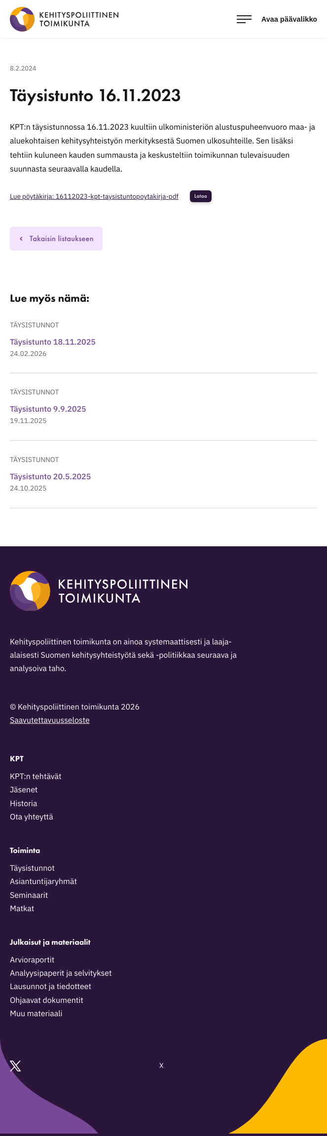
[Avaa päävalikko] (277, 19)
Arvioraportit (32, 960)
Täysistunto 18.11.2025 (53, 342)
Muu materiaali (36, 1014)
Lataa (200, 196)
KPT (17, 758)
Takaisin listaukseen (56, 238)
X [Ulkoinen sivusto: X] (87, 1066)
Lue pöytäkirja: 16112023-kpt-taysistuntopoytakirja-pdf (94, 196)
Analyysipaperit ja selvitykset (61, 973)
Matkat (22, 909)
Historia (23, 804)
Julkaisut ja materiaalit (50, 942)
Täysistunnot (34, 324)
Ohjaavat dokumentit (46, 1000)
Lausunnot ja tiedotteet (50, 987)
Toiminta (25, 850)
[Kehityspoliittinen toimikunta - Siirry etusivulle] (64, 19)
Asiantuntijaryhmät (43, 882)
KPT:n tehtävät (36, 776)
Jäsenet (23, 790)
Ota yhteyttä (31, 817)
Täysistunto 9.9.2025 (48, 409)
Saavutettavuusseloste (50, 720)
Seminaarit (29, 895)
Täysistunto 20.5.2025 (50, 477)
